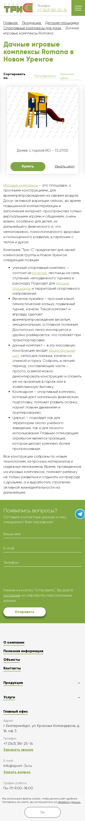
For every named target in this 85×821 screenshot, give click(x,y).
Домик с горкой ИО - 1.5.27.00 (42, 150)
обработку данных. (69, 802)
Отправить (24, 612)
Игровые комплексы (20, 185)
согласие (11, 595)
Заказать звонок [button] (18, 749)
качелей (39, 273)
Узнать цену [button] (65, 166)
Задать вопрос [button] (17, 772)
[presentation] (37, 579)
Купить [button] (28, 166)
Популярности (45, 76)
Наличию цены (67, 76)
